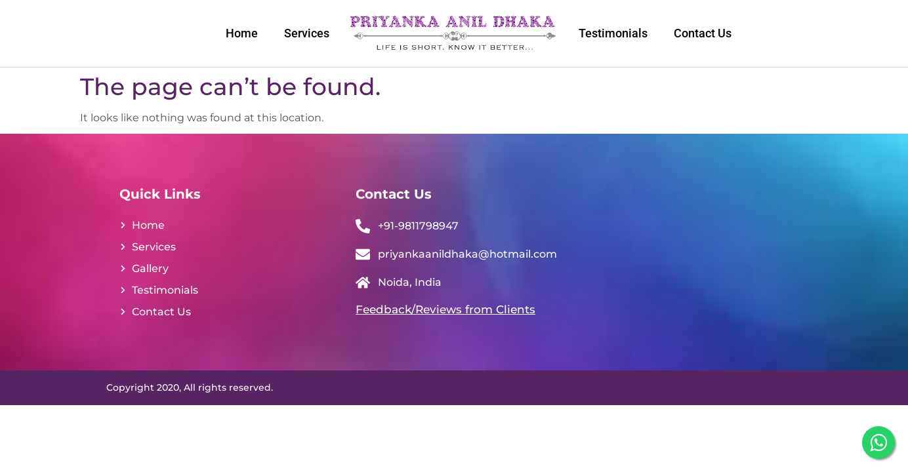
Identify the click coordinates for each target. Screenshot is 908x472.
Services (306, 33)
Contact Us (703, 33)
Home (242, 33)
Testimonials (613, 33)
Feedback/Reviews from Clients (445, 309)
